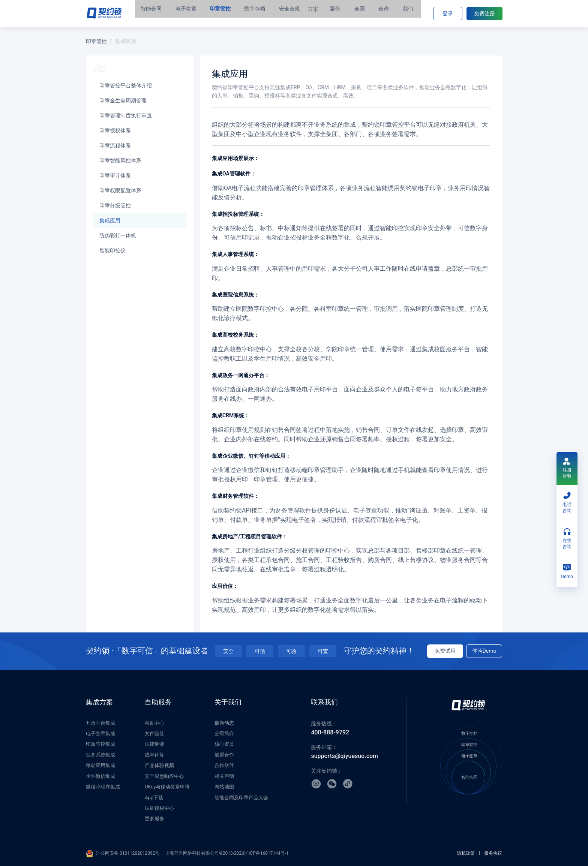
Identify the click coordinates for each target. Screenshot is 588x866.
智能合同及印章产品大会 (241, 797)
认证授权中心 (159, 808)
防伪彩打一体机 (117, 235)
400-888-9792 (330, 732)
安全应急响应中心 (164, 776)
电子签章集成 (100, 733)
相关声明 (224, 776)
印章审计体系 (115, 175)
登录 (447, 13)
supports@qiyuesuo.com (344, 756)
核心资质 (224, 744)
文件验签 (154, 733)
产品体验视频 (159, 765)
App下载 (154, 797)
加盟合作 (224, 755)
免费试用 (445, 651)
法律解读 (154, 744)
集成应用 (109, 220)
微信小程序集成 (103, 787)
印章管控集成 (100, 744)
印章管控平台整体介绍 (125, 85)
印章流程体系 (115, 145)
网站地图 (224, 787)
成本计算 (154, 755)
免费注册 (484, 13)
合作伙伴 (224, 765)
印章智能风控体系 (120, 160)
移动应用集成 (100, 765)
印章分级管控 (115, 205)
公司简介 (224, 733)
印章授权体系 (115, 130)
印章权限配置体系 (120, 190)
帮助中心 (154, 723)
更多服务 (154, 818)
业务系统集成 (100, 755)
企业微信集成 (100, 776)
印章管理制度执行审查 (125, 115)
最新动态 (224, 723)
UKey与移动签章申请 (167, 787)
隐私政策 (466, 853)
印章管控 (96, 41)
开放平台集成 (100, 723)
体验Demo (484, 651)
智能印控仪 (112, 250)
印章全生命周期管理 (123, 100)
